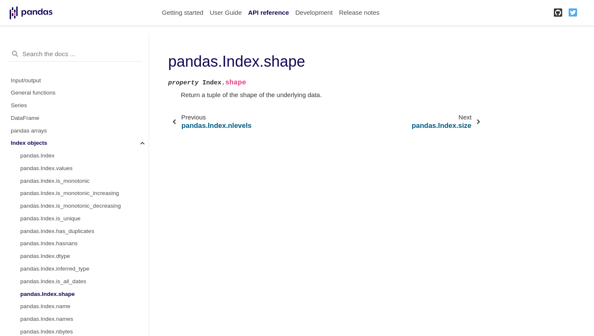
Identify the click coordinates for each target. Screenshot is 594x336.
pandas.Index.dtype (45, 256)
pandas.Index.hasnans (49, 243)
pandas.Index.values (46, 168)
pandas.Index (37, 155)
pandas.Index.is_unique (50, 218)
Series (19, 105)
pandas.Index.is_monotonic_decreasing (70, 206)
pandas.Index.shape (47, 294)
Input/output (26, 80)
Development (313, 12)
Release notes (359, 12)
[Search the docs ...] (75, 54)
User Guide (226, 12)
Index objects (29, 143)
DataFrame (25, 118)
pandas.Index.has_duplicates (57, 231)
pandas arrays (29, 130)
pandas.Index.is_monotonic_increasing (69, 193)
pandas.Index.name (45, 306)
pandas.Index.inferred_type (55, 269)
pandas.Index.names (46, 319)
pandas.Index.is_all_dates (53, 281)
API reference (268, 12)
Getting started (182, 12)
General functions (33, 92)
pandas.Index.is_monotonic (55, 181)
